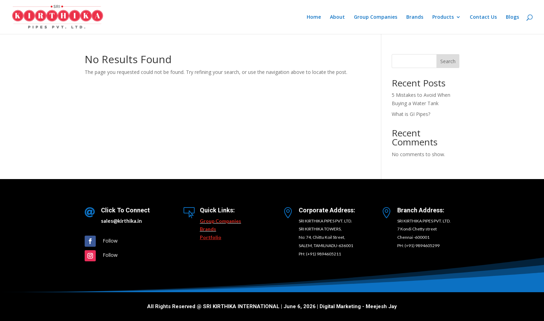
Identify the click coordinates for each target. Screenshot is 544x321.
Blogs (512, 17)
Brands (414, 17)
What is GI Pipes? (411, 114)
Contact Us (483, 17)
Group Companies (375, 17)
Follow (110, 240)
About (337, 17)
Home (314, 17)
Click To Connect (125, 210)
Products (443, 17)
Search (448, 61)
